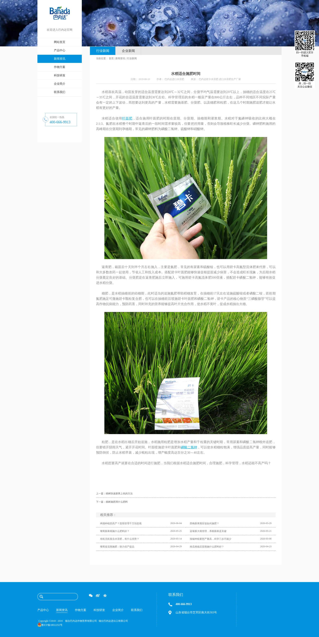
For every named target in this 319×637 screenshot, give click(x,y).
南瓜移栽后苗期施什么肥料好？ (207, 546)
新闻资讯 (120, 58)
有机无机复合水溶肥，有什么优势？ (119, 538)
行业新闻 (132, 58)
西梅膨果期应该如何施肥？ (204, 523)
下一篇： (112, 501)
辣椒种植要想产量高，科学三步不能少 (210, 538)
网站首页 (59, 42)
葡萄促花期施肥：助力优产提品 (117, 546)
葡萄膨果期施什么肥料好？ (114, 531)
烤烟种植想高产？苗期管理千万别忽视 (121, 523)
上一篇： (114, 493)
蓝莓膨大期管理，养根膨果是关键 (208, 531)
